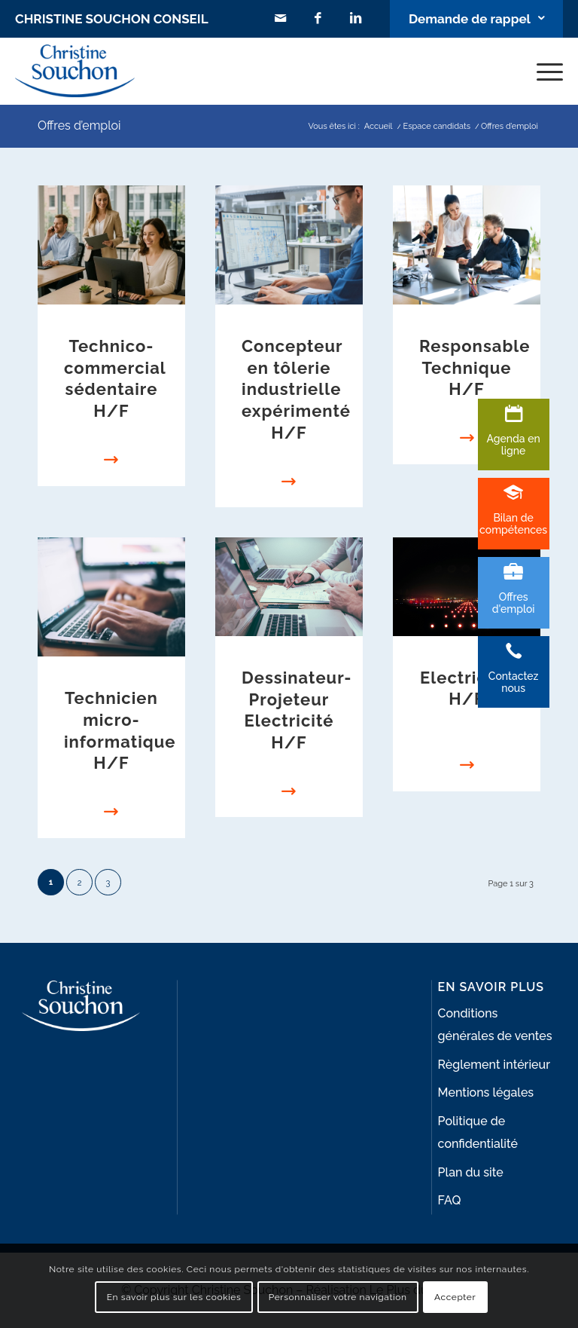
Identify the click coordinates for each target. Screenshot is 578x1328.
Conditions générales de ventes (495, 1024)
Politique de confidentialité (478, 1132)
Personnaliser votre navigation (338, 1297)
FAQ (449, 1200)
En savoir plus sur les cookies (174, 1297)
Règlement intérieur (494, 1064)
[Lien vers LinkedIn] (356, 19)
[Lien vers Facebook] (318, 19)
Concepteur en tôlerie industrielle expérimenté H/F (296, 389)
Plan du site (470, 1172)
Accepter (455, 1297)
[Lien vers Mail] (280, 19)
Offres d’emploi (79, 125)
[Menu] (542, 71)
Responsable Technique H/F (474, 367)
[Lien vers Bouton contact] (476, 19)
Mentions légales (486, 1092)
